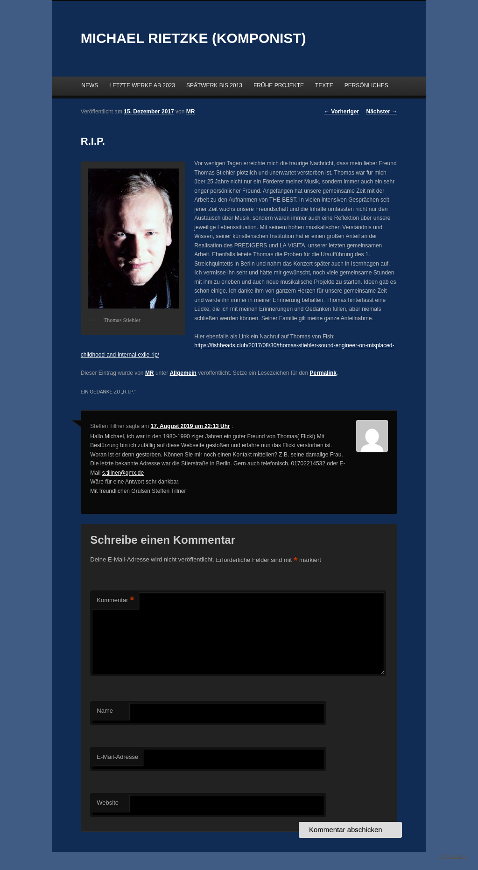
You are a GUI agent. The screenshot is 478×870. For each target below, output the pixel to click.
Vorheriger (341, 111)
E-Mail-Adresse (117, 756)
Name (105, 710)
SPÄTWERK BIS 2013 (214, 85)
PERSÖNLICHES (366, 85)
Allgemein (183, 373)
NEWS (89, 85)
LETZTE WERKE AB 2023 (142, 85)
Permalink (323, 373)
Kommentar (115, 600)
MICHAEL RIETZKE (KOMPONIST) (193, 38)
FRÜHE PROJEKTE (278, 85)
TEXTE (324, 85)
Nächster (382, 111)
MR (149, 373)
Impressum (453, 856)
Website (108, 802)
